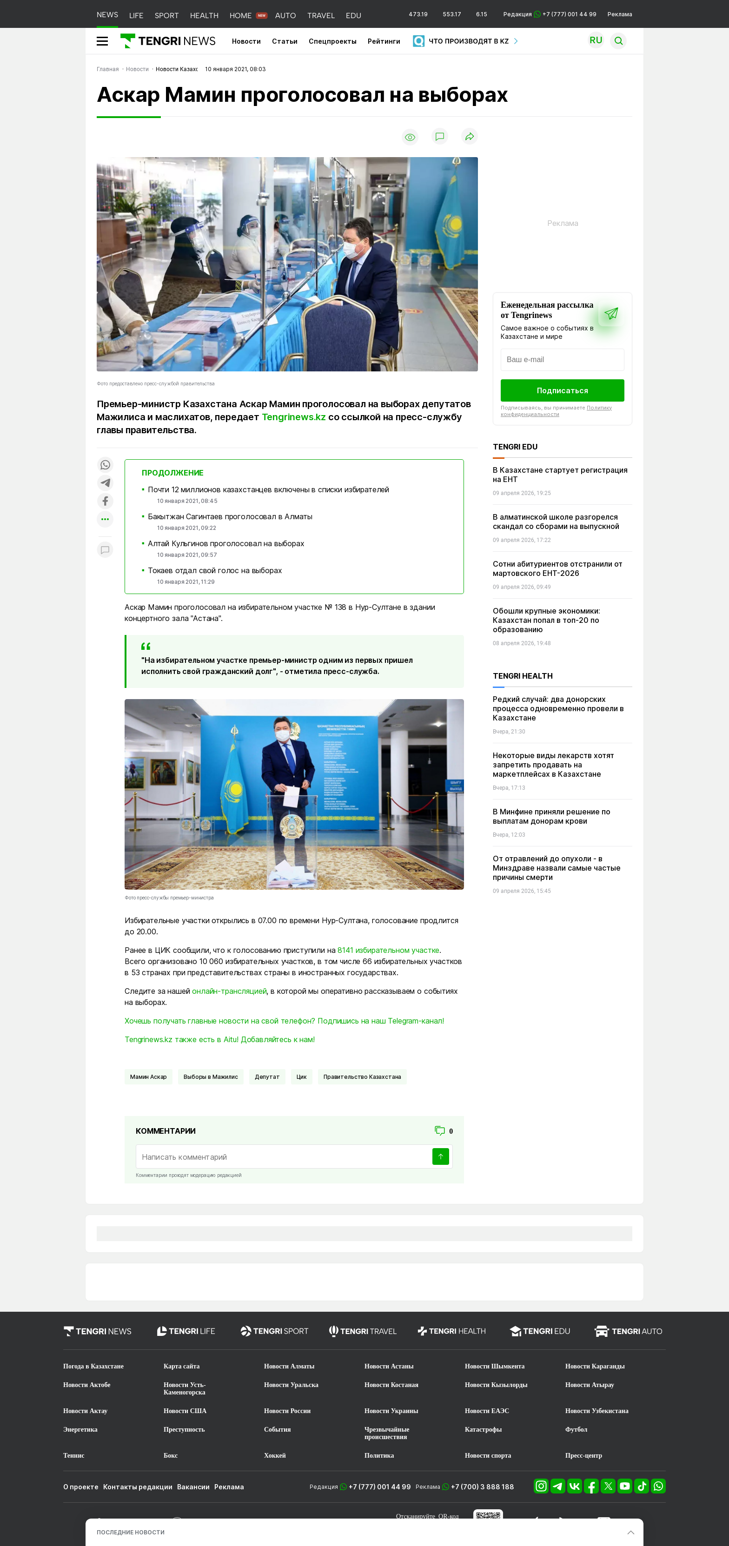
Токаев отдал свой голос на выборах (215, 570)
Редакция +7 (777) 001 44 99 (550, 14)
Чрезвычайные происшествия (387, 1433)
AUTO (285, 15)
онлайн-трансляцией (229, 991)
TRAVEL (321, 15)
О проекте (81, 1487)
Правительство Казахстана (362, 1076)
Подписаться (562, 390)
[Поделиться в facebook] (105, 502)
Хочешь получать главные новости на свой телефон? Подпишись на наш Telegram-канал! (284, 1020)
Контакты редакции (137, 1487)
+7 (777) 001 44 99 (380, 1487)
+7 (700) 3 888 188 (482, 1487)
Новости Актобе (87, 1384)
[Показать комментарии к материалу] (105, 551)
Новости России (287, 1410)
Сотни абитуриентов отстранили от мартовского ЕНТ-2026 (558, 568)
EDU (353, 15)
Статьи (285, 41)
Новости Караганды (595, 1366)
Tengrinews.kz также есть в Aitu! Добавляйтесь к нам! (220, 1039)
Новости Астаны (389, 1366)
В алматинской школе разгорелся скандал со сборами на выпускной (556, 521)
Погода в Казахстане (93, 1366)
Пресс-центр (583, 1455)
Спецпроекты (333, 41)
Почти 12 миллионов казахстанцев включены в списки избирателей (268, 489)
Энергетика (80, 1429)
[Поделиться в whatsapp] (105, 465)
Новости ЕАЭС (487, 1410)
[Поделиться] (469, 137)
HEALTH (204, 15)
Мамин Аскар (148, 1076)
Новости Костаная (391, 1384)
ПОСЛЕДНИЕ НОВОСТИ (131, 1532)
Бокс (171, 1455)
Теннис (73, 1455)
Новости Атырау (589, 1384)
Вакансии (193, 1487)
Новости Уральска (291, 1384)
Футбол (576, 1429)
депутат (267, 1076)
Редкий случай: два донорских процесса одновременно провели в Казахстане (558, 708)
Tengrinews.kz (294, 417)
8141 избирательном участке (388, 950)
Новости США (185, 1410)
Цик (302, 1076)
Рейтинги (384, 41)
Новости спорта (488, 1455)
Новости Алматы (289, 1366)
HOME (241, 15)
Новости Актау (85, 1410)
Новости (246, 41)
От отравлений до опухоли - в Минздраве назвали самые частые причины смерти (557, 868)
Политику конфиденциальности (556, 410)
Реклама (620, 14)
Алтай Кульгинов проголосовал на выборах (226, 543)
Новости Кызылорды (496, 1384)
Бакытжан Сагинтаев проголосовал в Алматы (230, 516)
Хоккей (275, 1455)
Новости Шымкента (495, 1366)
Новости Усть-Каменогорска (185, 1388)
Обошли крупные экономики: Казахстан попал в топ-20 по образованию (546, 620)
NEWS (107, 14)
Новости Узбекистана (597, 1410)
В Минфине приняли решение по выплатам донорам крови (551, 816)
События (277, 1429)
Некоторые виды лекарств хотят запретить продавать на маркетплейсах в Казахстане (553, 765)
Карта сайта (182, 1366)
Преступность (184, 1429)
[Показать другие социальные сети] (105, 520)
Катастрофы (483, 1429)
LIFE (136, 15)
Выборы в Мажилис (211, 1076)
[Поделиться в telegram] (105, 484)
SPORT (167, 15)
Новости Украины (391, 1410)
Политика (379, 1455)
